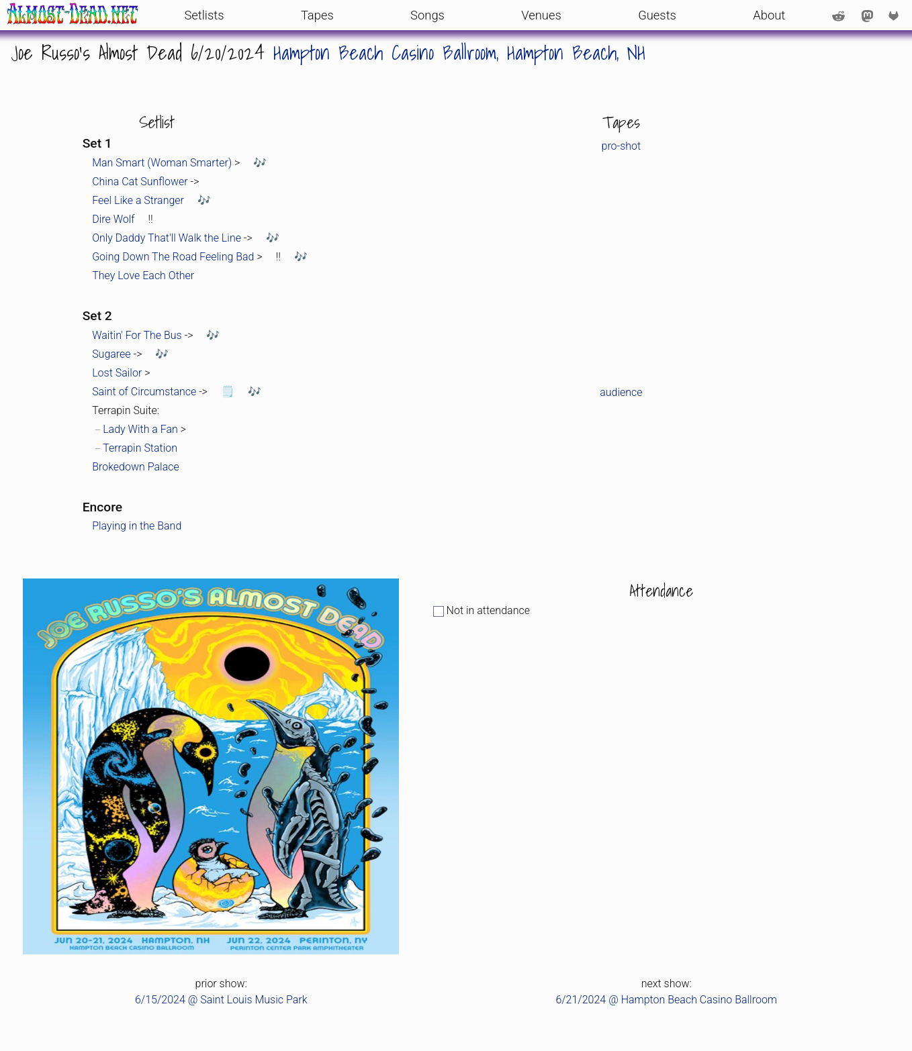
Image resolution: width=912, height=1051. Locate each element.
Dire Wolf (113, 219)
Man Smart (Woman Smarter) (162, 162)
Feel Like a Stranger (138, 200)
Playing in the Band (136, 525)
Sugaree (111, 354)
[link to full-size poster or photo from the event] (211, 766)
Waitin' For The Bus (137, 335)
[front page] (73, 15)
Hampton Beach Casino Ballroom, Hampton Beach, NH (459, 52)
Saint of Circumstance (144, 391)
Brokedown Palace (135, 466)
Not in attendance (481, 610)
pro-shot (621, 146)
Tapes (317, 15)
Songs (427, 15)
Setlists (204, 15)
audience (621, 392)
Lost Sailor (117, 372)
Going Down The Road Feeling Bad (173, 256)
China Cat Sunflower (140, 181)
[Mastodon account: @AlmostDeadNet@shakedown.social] (867, 15)
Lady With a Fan (140, 429)
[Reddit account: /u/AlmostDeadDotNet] (838, 15)
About (769, 15)
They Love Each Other (143, 275)
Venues (541, 15)
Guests (657, 15)
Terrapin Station (140, 448)
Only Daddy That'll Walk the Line (166, 238)
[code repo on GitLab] (897, 15)
